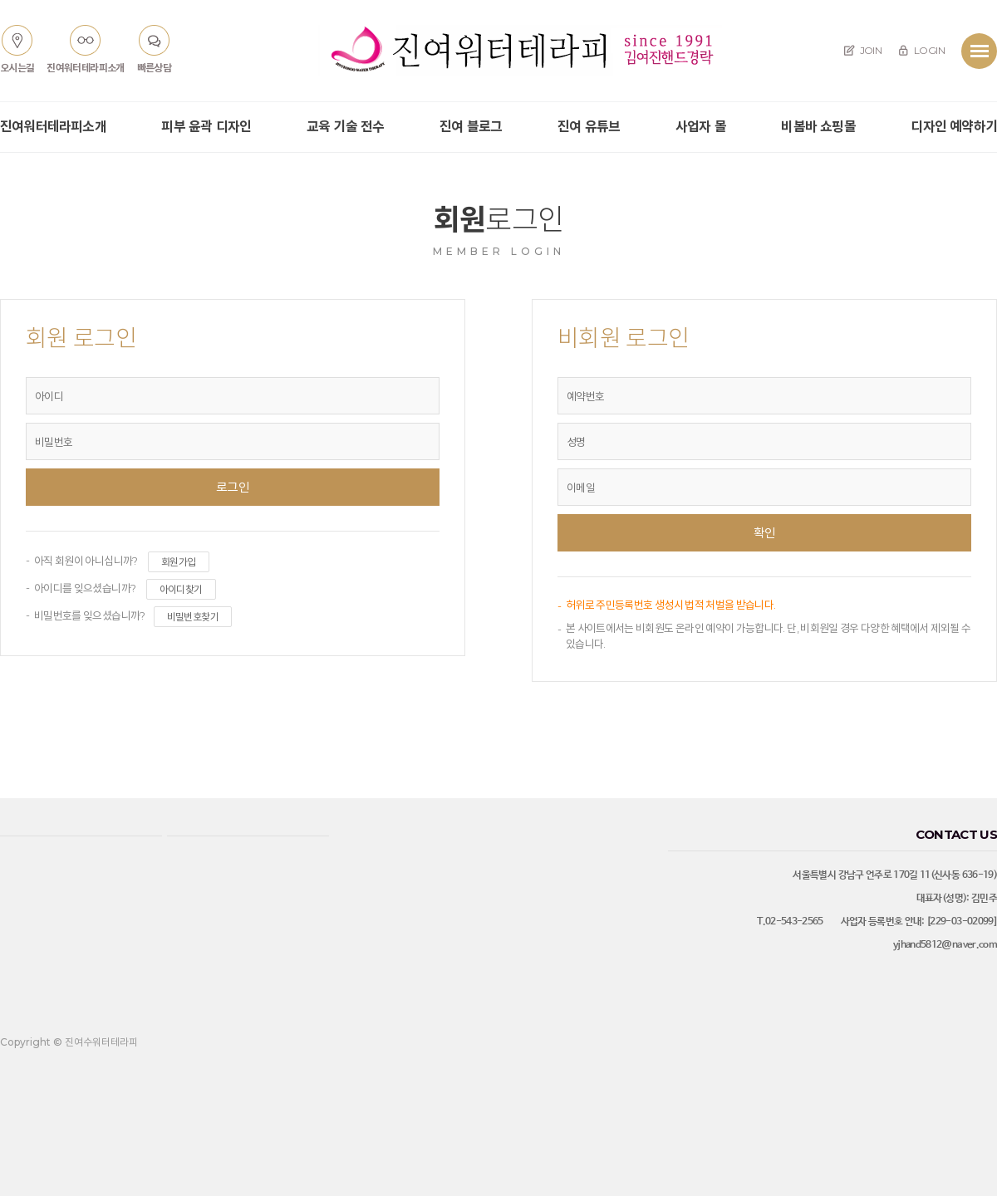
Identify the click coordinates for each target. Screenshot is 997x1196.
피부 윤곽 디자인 (206, 127)
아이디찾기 (181, 589)
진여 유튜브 (588, 127)
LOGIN (921, 50)
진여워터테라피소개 (53, 127)
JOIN (863, 50)
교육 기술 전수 (346, 127)
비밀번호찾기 (193, 616)
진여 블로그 (471, 127)
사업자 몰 (700, 127)
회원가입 (178, 562)
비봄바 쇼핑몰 (818, 127)
